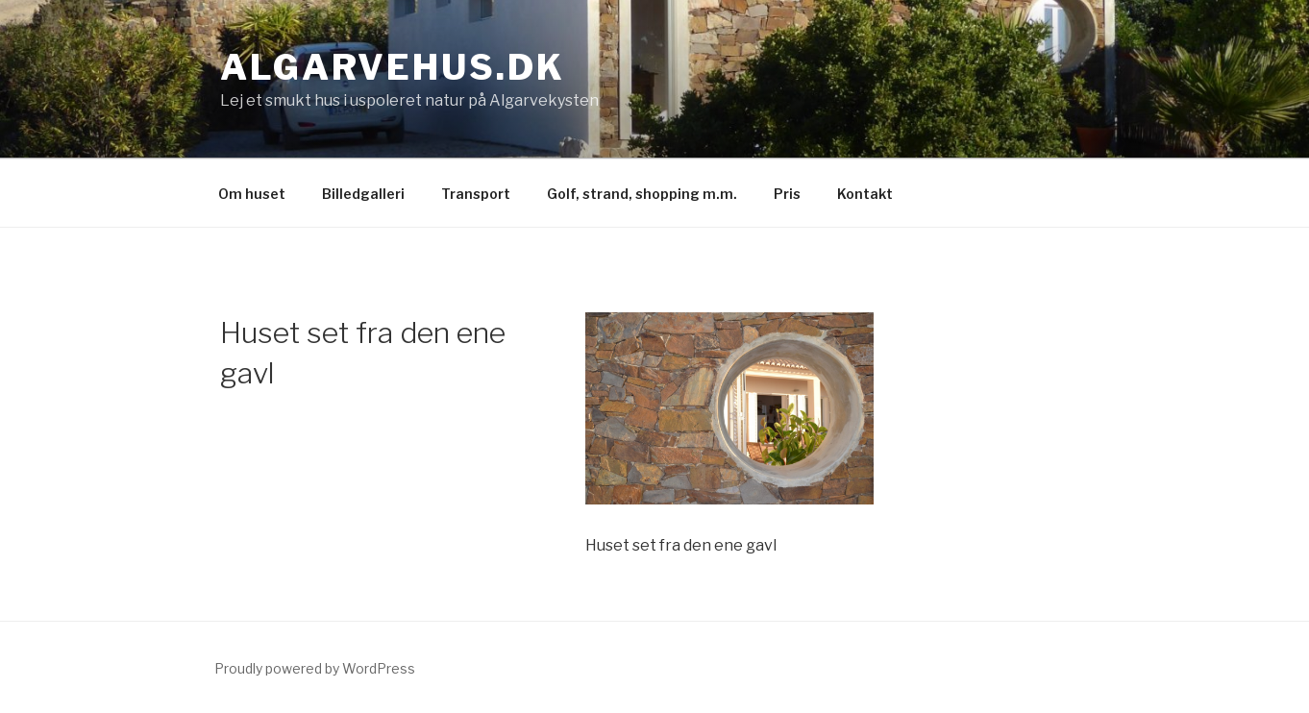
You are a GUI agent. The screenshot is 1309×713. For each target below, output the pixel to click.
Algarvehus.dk (392, 67)
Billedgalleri (363, 193)
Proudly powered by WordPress (314, 668)
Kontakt (865, 193)
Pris (787, 193)
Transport (475, 193)
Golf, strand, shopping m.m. (642, 193)
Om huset (251, 193)
